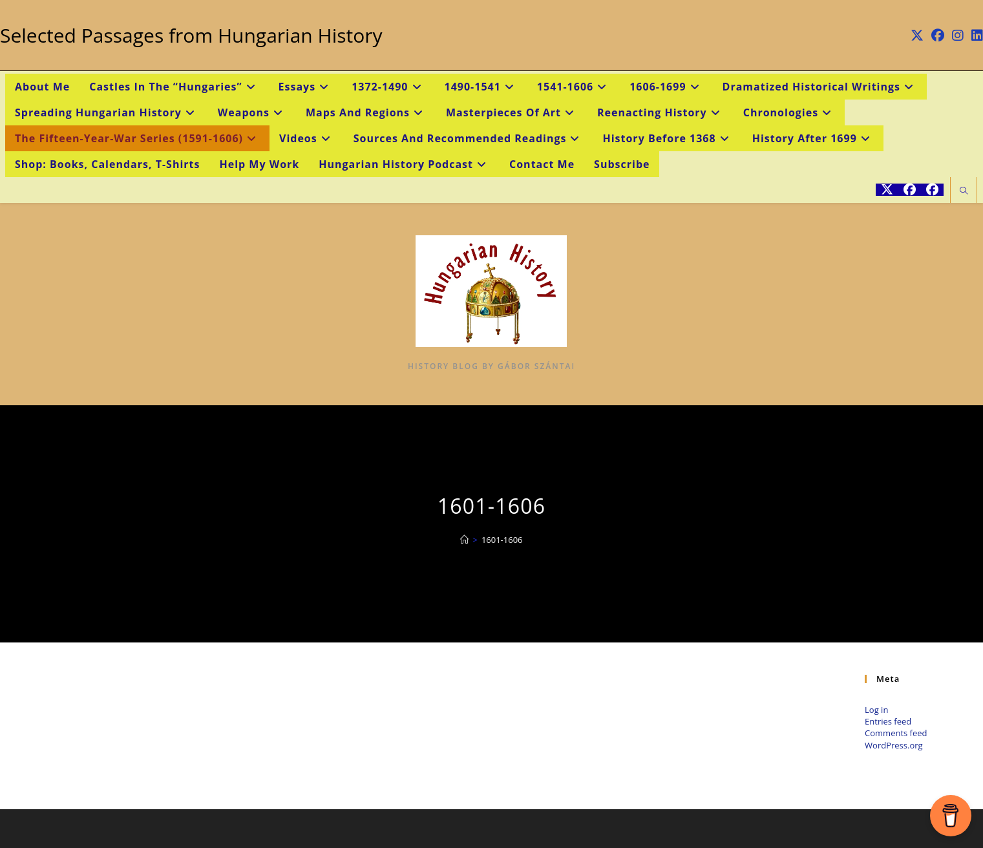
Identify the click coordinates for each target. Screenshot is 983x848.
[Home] (464, 540)
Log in (876, 710)
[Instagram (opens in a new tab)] (957, 35)
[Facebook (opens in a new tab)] (937, 35)
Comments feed (896, 733)
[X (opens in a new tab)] (917, 35)
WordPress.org (894, 745)
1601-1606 (502, 540)
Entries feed (888, 721)
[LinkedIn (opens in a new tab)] (975, 35)
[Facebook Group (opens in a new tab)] (932, 190)
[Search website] (964, 191)
